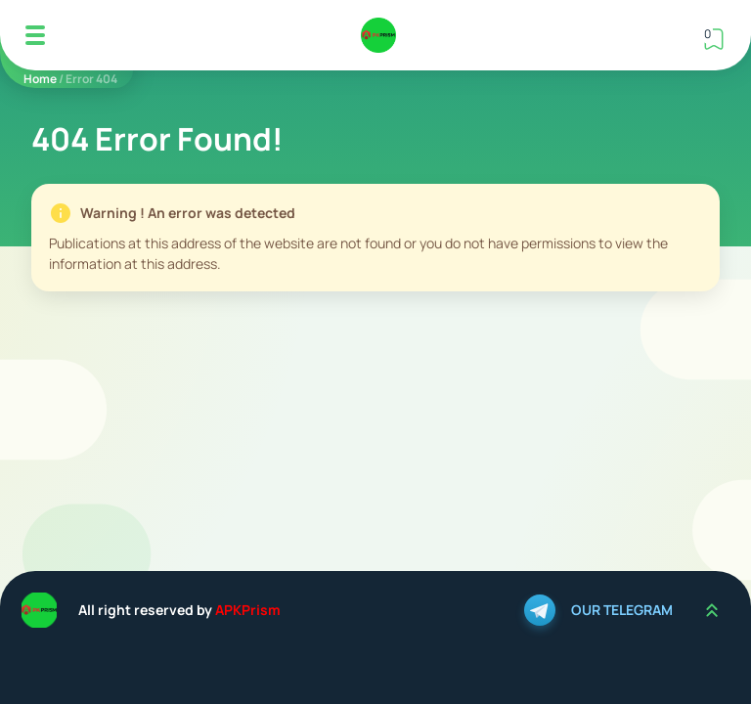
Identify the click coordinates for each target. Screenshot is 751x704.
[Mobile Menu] (35, 35)
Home (40, 78)
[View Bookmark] (714, 39)
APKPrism (248, 609)
